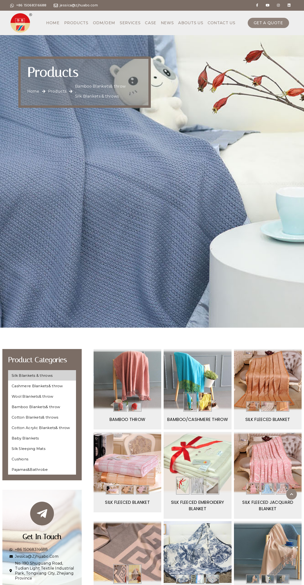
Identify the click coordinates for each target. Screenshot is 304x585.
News (167, 23)
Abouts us (190, 23)
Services (130, 23)
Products (76, 23)
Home (53, 23)
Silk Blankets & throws (97, 96)
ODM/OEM (104, 23)
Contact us (221, 23)
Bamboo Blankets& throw (100, 86)
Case (150, 23)
